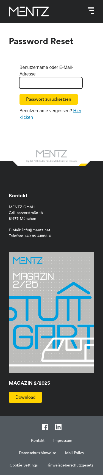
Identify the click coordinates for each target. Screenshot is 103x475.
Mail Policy (74, 453)
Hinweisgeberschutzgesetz (69, 465)
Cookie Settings (24, 465)
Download (25, 397)
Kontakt (37, 441)
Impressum (62, 441)
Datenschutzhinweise (37, 453)
